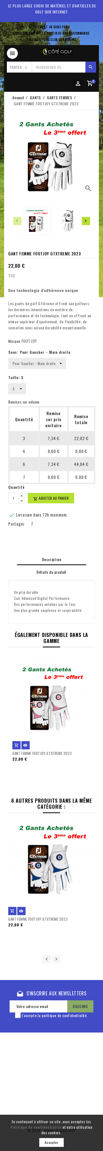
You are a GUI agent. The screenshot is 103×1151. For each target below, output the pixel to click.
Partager (32, 523)
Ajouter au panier (51, 498)
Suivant (56, 959)
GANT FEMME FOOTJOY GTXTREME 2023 (42, 753)
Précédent (47, 959)
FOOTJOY (29, 341)
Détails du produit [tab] (51, 572)
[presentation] (17, 221)
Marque (14, 341)
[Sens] (37, 363)
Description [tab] (51, 559)
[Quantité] (13, 498)
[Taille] (17, 388)
